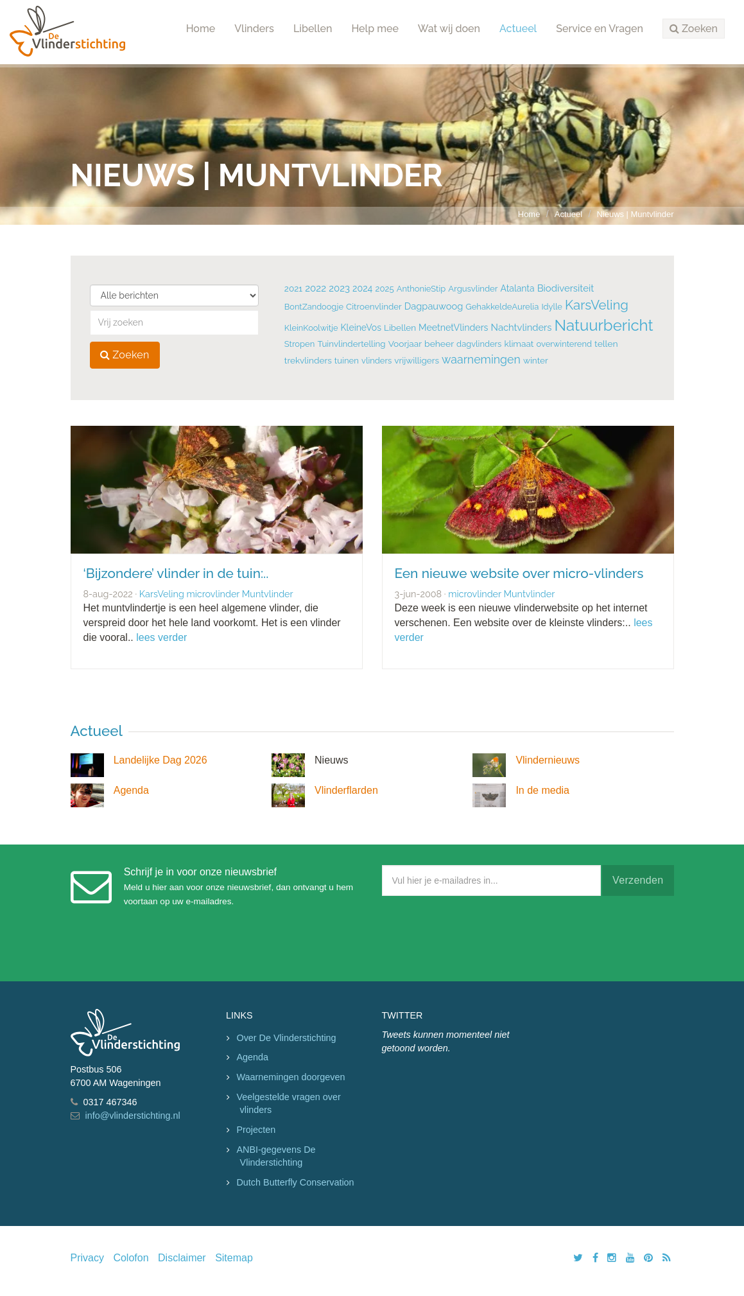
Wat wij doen (449, 28)
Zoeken (125, 355)
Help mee (374, 28)
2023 (339, 288)
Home (201, 28)
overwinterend (565, 344)
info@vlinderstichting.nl (132, 1115)
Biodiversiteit (565, 288)
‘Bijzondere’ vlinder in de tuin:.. (176, 573)
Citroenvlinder (374, 306)
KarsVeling (596, 305)
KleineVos (361, 327)
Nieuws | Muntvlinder (635, 214)
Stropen (299, 344)
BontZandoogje (313, 306)
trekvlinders (308, 360)
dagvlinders (478, 344)
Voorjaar (405, 343)
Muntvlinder (267, 593)
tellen (606, 343)
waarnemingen (481, 359)
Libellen (313, 28)
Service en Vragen (599, 28)
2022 (315, 288)
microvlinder (212, 593)
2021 (293, 288)
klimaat (518, 343)
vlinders (376, 360)
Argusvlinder (472, 288)
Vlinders (254, 28)
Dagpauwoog (433, 306)
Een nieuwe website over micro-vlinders (519, 573)
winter (535, 360)
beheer (439, 343)
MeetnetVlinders (453, 327)
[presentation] (479, 936)
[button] (693, 29)
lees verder (161, 637)
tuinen (346, 360)
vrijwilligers (416, 360)
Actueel (518, 28)
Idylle (551, 306)
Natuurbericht (604, 325)
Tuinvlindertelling (351, 343)
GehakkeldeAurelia (502, 306)
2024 (362, 288)
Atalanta (518, 288)
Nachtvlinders (521, 327)
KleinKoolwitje (311, 328)
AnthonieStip (421, 288)
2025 (384, 288)
